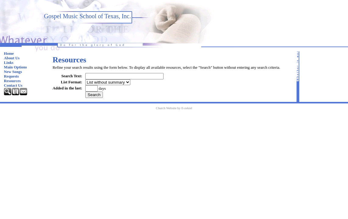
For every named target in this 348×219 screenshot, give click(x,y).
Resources (12, 81)
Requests (11, 76)
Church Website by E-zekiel (174, 108)
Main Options (15, 67)
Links (8, 63)
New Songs (13, 72)
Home (9, 53)
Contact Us (13, 85)
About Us (12, 58)
